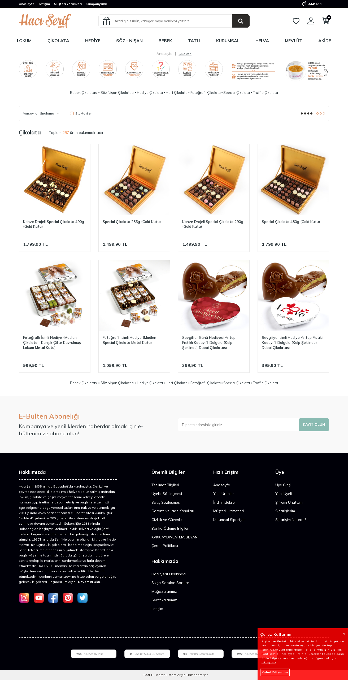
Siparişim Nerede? (290, 519)
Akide (324, 40)
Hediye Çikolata (150, 92)
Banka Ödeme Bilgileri (170, 528)
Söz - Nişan (129, 40)
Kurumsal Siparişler (229, 519)
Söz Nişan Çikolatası (117, 92)
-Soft (145, 675)
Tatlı (194, 40)
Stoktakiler (81, 113)
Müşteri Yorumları (68, 4)
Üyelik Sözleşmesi (166, 493)
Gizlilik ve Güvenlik (166, 519)
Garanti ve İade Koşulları (172, 510)
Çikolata (58, 40)
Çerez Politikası (164, 545)
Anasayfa (164, 53)
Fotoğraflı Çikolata (205, 92)
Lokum (24, 40)
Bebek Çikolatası (84, 92)
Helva (262, 40)
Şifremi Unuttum (289, 502)
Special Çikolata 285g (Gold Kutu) (132, 221)
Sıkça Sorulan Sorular (170, 582)
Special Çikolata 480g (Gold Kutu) (291, 221)
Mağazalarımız (164, 591)
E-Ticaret (158, 675)
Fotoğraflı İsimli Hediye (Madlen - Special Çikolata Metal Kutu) (131, 340)
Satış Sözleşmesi (166, 502)
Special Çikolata (236, 92)
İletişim (44, 4)
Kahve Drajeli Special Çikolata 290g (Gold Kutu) (212, 224)
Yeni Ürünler (223, 493)
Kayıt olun (313, 424)
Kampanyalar (96, 4)
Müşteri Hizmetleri (228, 510)
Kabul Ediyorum (275, 672)
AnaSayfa (26, 4)
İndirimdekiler (224, 502)
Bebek (165, 40)
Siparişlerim (285, 510)
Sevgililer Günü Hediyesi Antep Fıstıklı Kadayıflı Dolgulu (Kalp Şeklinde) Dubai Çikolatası (209, 342)
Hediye (92, 40)
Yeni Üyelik (284, 493)
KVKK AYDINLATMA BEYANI (174, 537)
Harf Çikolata (177, 92)
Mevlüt (293, 40)
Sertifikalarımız (164, 600)
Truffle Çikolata (265, 92)
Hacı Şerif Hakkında (168, 574)
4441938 (311, 4)
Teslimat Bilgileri (165, 484)
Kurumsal (228, 40)
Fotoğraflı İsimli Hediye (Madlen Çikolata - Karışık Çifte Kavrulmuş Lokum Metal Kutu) (52, 342)
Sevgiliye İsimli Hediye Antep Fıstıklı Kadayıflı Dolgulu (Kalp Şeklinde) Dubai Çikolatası (292, 342)
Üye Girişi (283, 484)
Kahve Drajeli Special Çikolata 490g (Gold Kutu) (53, 224)
